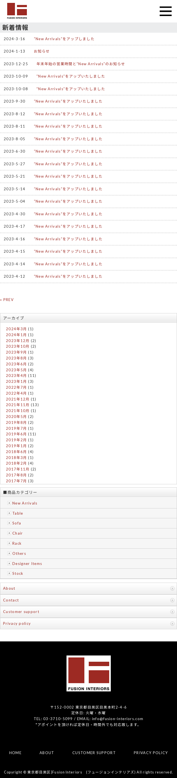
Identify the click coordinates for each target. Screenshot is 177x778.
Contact (11, 600)
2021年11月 (17, 404)
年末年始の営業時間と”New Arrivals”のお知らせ (80, 64)
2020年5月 (16, 416)
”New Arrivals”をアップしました (64, 39)
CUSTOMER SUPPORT (94, 752)
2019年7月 (16, 428)
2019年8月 (16, 422)
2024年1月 (16, 335)
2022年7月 (16, 387)
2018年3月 (16, 457)
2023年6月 (16, 364)
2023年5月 (16, 370)
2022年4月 (16, 393)
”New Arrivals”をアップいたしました (70, 76)
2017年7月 (16, 481)
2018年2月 (16, 463)
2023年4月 (16, 375)
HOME (15, 752)
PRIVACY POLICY (151, 752)
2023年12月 (17, 340)
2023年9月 (16, 352)
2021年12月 (17, 399)
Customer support (21, 611)
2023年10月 (17, 346)
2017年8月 (16, 475)
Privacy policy (17, 623)
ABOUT (47, 752)
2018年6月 (16, 451)
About (9, 588)
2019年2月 (16, 440)
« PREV (7, 299)
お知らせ (42, 51)
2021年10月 (17, 410)
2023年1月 (16, 381)
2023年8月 (16, 358)
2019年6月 (16, 434)
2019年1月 (16, 446)
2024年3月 (16, 329)
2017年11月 (17, 469)
